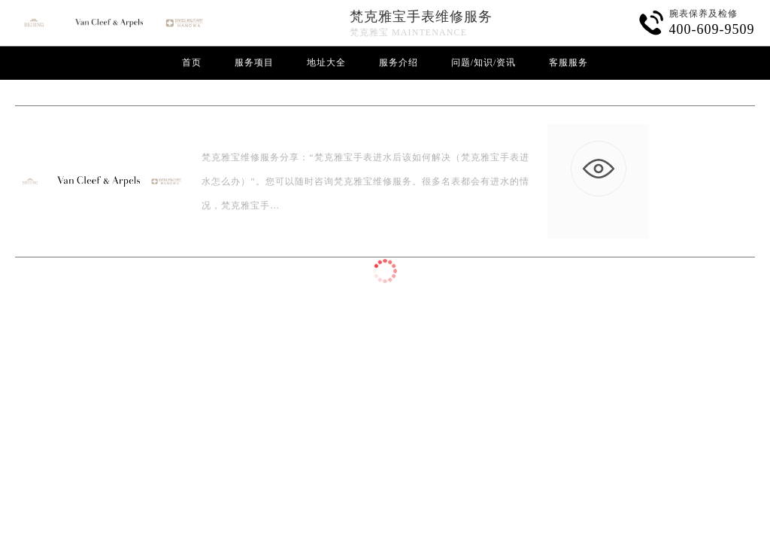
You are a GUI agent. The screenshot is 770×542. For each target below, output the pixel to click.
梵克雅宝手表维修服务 (421, 16)
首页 (192, 62)
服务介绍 (398, 62)
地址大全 (326, 62)
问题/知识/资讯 (484, 62)
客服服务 (568, 62)
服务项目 (254, 62)
